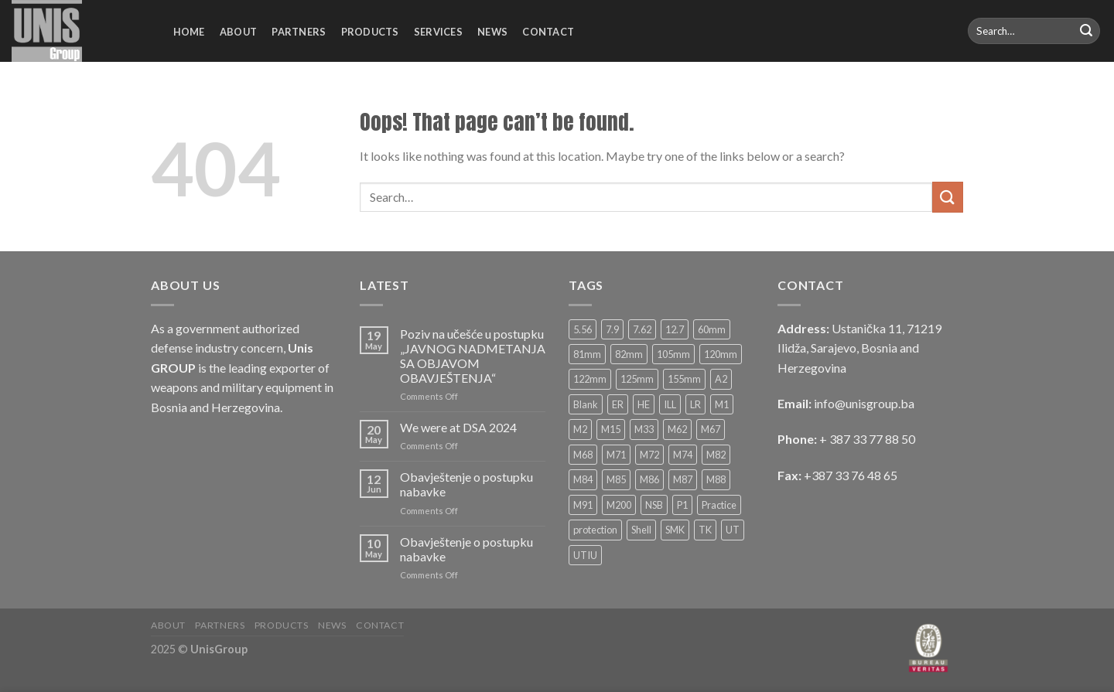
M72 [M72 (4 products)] (649, 454)
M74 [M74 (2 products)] (682, 454)
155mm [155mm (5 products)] (684, 379)
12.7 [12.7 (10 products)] (674, 329)
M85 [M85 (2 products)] (616, 479)
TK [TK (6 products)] (705, 529)
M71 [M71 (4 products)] (616, 454)
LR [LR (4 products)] (695, 404)
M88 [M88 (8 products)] (716, 479)
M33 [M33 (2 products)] (644, 429)
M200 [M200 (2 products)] (619, 505)
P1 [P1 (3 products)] (682, 505)
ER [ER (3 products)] (618, 404)
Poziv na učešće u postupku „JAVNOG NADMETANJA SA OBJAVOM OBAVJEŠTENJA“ (472, 356)
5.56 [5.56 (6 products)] (582, 329)
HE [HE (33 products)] (643, 404)
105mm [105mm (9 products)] (673, 354)
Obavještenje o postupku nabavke (466, 484)
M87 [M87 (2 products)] (682, 479)
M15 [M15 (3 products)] (610, 429)
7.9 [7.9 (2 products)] (612, 329)
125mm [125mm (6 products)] (637, 379)
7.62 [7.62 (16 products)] (642, 329)
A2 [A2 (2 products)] (721, 379)
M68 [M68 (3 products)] (583, 454)
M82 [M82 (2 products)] (716, 454)
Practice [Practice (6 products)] (719, 505)
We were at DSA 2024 (458, 427)
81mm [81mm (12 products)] (587, 354)
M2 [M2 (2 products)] (580, 429)
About (238, 32)
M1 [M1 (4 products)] (722, 404)
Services (438, 32)
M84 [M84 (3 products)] (583, 479)
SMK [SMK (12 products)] (675, 529)
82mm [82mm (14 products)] (629, 354)
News (492, 32)
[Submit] (1086, 31)
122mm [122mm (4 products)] (590, 379)
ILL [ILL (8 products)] (670, 404)
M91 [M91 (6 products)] (583, 505)
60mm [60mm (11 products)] (712, 329)
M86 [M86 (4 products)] (649, 479)
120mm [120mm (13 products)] (720, 354)
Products (370, 32)
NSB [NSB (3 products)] (654, 505)
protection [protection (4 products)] (595, 529)
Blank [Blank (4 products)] (585, 404)
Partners (299, 32)
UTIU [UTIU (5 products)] (585, 555)
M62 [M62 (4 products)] (677, 429)
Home (189, 32)
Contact (548, 32)
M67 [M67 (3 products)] (710, 429)
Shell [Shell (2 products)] (641, 529)
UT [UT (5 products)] (733, 529)
